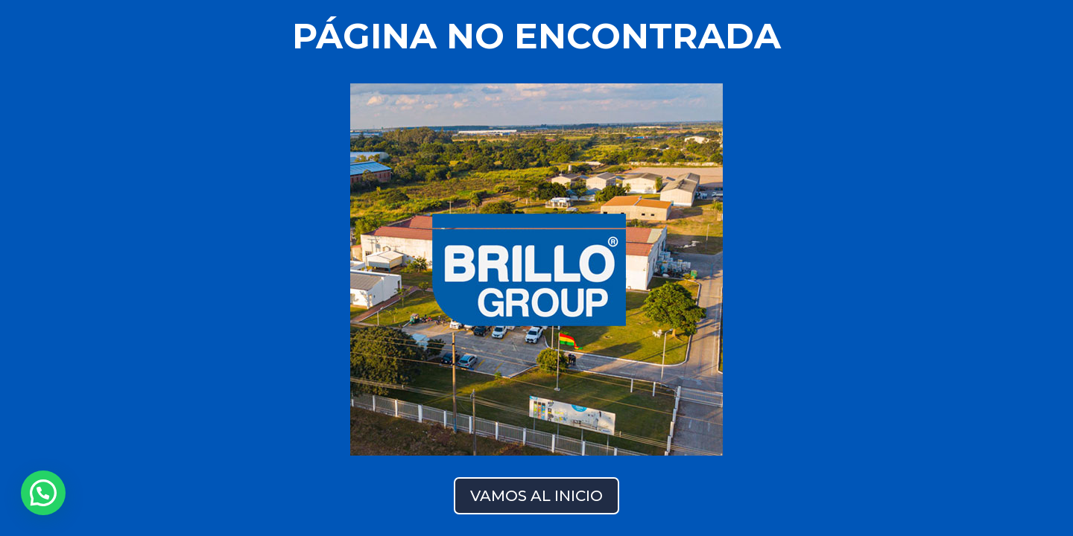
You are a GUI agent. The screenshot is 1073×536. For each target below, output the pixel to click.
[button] (43, 492)
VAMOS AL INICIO (536, 496)
